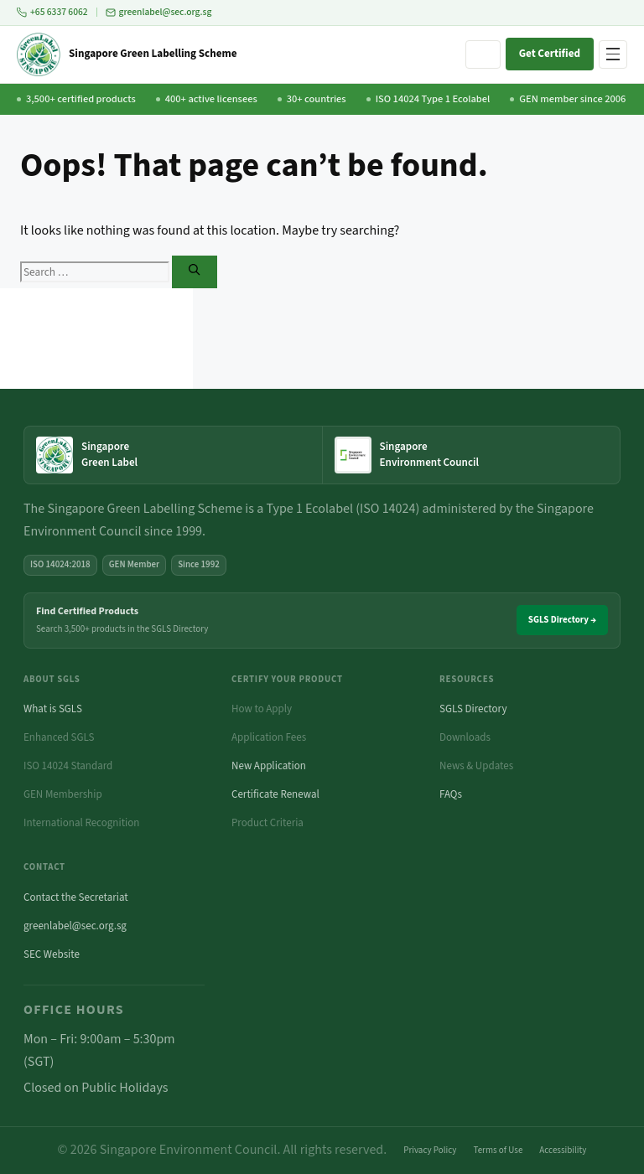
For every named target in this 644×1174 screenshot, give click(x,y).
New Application (268, 765)
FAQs (450, 794)
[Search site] (483, 54)
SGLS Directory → (562, 619)
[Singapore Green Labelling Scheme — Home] (126, 54)
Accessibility (562, 1150)
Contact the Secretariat (75, 897)
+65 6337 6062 (52, 12)
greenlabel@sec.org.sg (159, 12)
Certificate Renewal (275, 794)
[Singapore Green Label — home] (173, 455)
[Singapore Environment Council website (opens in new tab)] (472, 455)
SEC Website (51, 954)
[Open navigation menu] (613, 54)
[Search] (194, 272)
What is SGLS (52, 708)
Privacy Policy (429, 1150)
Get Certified (549, 53)
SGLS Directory (473, 708)
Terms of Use (498, 1150)
